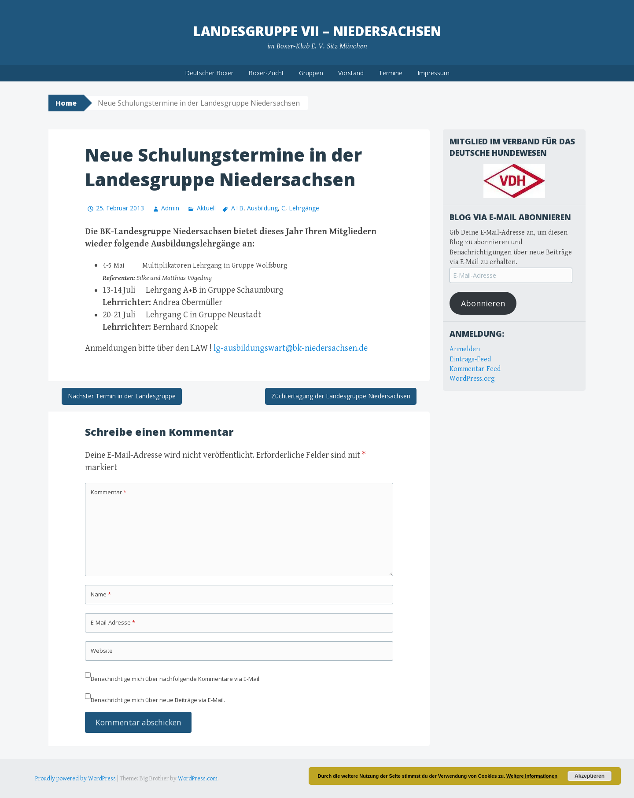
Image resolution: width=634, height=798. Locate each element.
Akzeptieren (590, 776)
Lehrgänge (304, 208)
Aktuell (206, 208)
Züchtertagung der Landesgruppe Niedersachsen (340, 396)
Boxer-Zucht (266, 73)
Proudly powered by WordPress (75, 778)
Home (66, 103)
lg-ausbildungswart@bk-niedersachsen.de (291, 348)
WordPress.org (472, 379)
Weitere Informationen (531, 776)
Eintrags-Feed (470, 359)
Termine (390, 73)
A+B (237, 208)
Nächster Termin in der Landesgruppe (122, 396)
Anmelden (465, 349)
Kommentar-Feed (475, 369)
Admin (170, 208)
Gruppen (311, 73)
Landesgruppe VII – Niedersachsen (317, 31)
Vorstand (351, 73)
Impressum (433, 73)
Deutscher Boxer (209, 73)
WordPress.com (197, 778)
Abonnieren (483, 303)
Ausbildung (262, 208)
